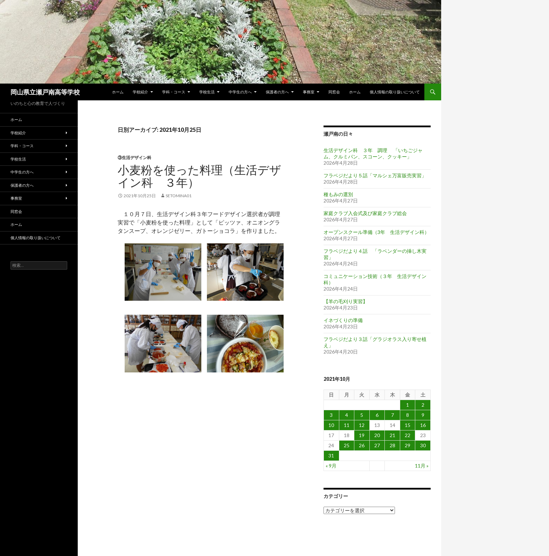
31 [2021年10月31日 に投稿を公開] (331, 455)
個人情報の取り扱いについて (395, 92)
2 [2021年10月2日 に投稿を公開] (423, 405)
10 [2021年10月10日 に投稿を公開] (331, 425)
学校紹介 (140, 92)
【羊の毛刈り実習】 (346, 301)
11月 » (422, 466)
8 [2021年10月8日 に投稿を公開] (407, 415)
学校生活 (207, 92)
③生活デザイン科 (134, 157)
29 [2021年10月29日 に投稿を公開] (407, 445)
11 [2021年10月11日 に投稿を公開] (346, 425)
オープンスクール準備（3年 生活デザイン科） (376, 232)
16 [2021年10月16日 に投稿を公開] (423, 425)
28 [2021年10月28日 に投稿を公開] (392, 445)
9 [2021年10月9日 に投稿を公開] (423, 415)
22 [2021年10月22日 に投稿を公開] (407, 435)
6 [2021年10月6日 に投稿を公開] (377, 415)
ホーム (118, 92)
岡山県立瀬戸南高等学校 (45, 92)
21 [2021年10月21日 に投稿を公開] (392, 435)
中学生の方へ (240, 92)
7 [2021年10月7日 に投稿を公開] (392, 415)
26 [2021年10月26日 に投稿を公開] (361, 445)
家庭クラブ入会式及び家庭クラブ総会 (365, 213)
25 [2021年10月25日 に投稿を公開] (346, 445)
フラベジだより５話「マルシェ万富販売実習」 (375, 175)
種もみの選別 (338, 194)
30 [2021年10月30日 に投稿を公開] (423, 445)
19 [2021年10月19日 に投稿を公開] (361, 435)
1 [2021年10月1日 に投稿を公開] (407, 405)
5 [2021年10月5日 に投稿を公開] (361, 415)
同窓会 (334, 92)
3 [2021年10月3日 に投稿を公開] (331, 415)
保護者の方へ (277, 92)
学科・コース (173, 92)
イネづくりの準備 (343, 320)
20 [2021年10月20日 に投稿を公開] (377, 435)
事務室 (308, 92)
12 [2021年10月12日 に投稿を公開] (361, 425)
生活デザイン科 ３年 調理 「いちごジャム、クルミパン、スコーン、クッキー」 (373, 153)
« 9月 (331, 466)
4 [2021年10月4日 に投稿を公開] (346, 415)
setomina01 (179, 195)
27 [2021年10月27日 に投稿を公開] (377, 445)
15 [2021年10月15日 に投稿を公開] (407, 425)
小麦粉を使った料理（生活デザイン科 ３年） (199, 176)
